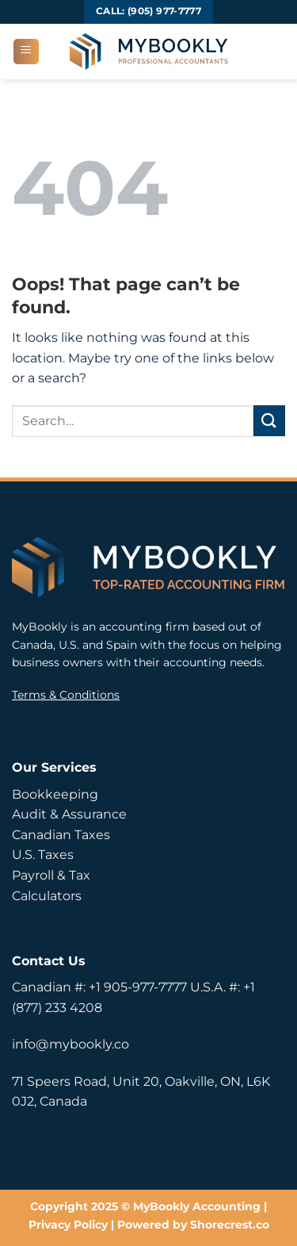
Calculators (47, 895)
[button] (26, 51)
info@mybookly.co (70, 1044)
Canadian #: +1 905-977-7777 (99, 987)
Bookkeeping (55, 794)
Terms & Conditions (66, 695)
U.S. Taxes (43, 854)
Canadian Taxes (61, 834)
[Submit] (269, 420)
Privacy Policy (68, 1224)
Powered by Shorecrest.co (193, 1224)
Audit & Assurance (69, 814)
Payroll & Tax (51, 875)
